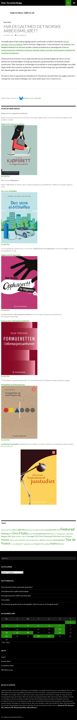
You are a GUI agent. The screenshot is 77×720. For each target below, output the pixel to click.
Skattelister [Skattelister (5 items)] (35, 540)
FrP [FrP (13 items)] (10, 534)
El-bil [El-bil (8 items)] (58, 530)
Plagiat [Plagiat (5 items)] (63, 536)
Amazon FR (8, 707)
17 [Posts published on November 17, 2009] (17, 633)
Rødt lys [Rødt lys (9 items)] (23, 540)
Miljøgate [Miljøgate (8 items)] (4, 536)
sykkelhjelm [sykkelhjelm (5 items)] (49, 540)
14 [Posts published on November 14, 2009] (60, 629)
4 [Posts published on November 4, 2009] (27, 626)
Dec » (8, 642)
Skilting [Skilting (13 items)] (42, 540)
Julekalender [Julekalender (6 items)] (61, 534)
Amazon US (62, 705)
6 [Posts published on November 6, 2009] (49, 626)
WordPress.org (7, 670)
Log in (3, 657)
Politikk (7, 22)
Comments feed (7, 666)
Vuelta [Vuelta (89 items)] (53, 543)
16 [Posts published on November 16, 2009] (7, 633)
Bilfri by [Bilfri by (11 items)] (15, 530)
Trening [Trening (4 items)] (13, 544)
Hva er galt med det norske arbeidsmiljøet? (32, 28)
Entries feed (5, 661)
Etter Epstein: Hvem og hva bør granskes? (17, 587)
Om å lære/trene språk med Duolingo (15, 591)
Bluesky (24, 98)
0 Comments (21, 35)
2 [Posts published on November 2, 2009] (6, 626)
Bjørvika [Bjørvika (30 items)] (22, 529)
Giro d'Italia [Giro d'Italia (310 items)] (20, 533)
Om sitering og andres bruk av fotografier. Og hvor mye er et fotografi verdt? (29, 604)
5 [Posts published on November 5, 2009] (38, 626)
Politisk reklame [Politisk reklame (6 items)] (14, 540)
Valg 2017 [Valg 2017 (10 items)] (19, 544)
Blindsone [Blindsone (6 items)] (29, 530)
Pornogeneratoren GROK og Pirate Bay (16, 596)
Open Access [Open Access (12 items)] (16, 536)
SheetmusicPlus (20, 707)
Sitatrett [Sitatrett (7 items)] (28, 540)
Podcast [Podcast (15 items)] (68, 536)
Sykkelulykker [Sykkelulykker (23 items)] (59, 540)
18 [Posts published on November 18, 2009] (28, 633)
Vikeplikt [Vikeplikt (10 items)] (37, 544)
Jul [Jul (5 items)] (56, 534)
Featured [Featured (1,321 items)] (67, 529)
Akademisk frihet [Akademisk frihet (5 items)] (6, 530)
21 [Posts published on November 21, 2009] (60, 633)
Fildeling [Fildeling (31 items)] (5, 533)
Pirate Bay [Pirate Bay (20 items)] (56, 536)
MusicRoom (32, 707)
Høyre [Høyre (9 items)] (52, 534)
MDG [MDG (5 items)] (71, 534)
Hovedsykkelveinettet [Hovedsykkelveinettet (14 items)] (41, 534)
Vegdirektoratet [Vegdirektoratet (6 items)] (28, 544)
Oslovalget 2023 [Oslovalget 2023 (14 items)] (32, 536)
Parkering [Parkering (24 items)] (47, 536)
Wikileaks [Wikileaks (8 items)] (60, 544)
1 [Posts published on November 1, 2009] (70, 622)
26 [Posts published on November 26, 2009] (38, 636)
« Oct (3, 642)
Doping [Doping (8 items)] (46, 530)
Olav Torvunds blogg (11, 3)
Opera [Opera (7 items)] (24, 536)
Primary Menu (74, 3)
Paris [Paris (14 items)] (41, 536)
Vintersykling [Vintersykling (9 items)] (45, 544)
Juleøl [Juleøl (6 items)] (68, 534)
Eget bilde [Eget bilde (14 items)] (52, 530)
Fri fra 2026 (5, 600)
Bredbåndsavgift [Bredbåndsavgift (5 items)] (38, 530)
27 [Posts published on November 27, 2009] (49, 636)
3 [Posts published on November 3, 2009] (17, 626)
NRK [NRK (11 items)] (9, 536)
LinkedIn (38, 98)
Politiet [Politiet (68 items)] (5, 539)
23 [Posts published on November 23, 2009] (7, 636)
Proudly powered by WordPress (12, 717)
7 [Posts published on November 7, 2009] (59, 626)
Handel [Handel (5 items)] (30, 534)
